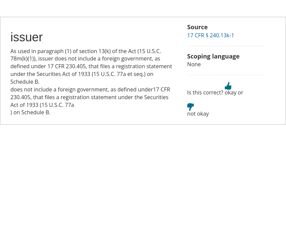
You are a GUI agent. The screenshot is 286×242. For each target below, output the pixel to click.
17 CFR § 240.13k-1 (210, 35)
